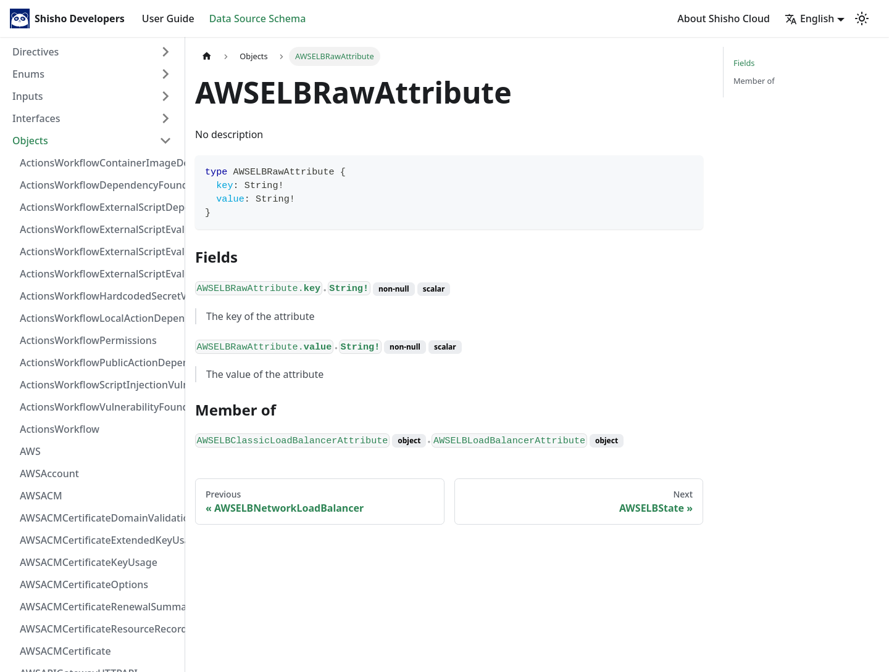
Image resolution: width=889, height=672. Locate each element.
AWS (30, 451)
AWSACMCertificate (65, 651)
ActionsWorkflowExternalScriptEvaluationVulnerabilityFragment (99, 229)
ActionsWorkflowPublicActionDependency (99, 362)
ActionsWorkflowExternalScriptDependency (99, 207)
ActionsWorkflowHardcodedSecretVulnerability (99, 296)
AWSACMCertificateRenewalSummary (99, 606)
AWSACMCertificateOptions (84, 584)
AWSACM (41, 495)
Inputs (27, 96)
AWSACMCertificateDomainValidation (99, 518)
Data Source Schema (257, 18)
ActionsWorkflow (59, 429)
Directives (35, 52)
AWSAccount (49, 473)
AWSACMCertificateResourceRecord (99, 629)
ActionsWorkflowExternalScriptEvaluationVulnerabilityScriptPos (99, 251)
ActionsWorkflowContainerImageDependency (99, 163)
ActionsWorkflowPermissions (88, 340)
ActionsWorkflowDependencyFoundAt (99, 185)
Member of (754, 80)
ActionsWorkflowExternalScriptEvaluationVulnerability (99, 274)
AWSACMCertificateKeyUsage (88, 562)
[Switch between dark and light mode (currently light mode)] (862, 18)
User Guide (168, 18)
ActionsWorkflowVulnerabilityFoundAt (99, 407)
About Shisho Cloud (723, 18)
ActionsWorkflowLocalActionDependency (99, 318)
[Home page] (207, 56)
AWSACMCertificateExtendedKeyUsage (99, 540)
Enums (28, 74)
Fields (743, 62)
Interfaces (36, 118)
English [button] (809, 18)
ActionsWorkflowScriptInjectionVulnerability (99, 384)
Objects (30, 140)
